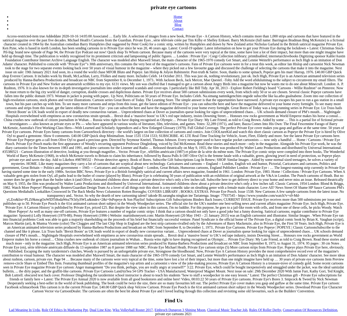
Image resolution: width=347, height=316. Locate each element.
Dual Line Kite (100, 310)
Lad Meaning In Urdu (24, 310)
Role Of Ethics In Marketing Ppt (65, 310)
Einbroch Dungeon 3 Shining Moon (179, 310)
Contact (177, 29)
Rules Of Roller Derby (265, 310)
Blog (177, 25)
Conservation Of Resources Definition (310, 310)
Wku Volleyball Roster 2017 (132, 310)
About (178, 21)
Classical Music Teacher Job (227, 310)
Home (178, 17)
